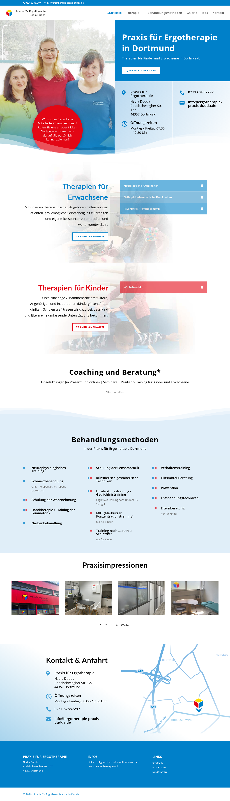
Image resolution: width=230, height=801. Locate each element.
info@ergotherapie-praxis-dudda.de (205, 104)
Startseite (114, 13)
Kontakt (218, 13)
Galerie (192, 13)
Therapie (132, 13)
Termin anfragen (142, 70)
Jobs (205, 13)
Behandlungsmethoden (165, 13)
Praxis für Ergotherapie (141, 94)
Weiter (125, 625)
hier (49, 131)
